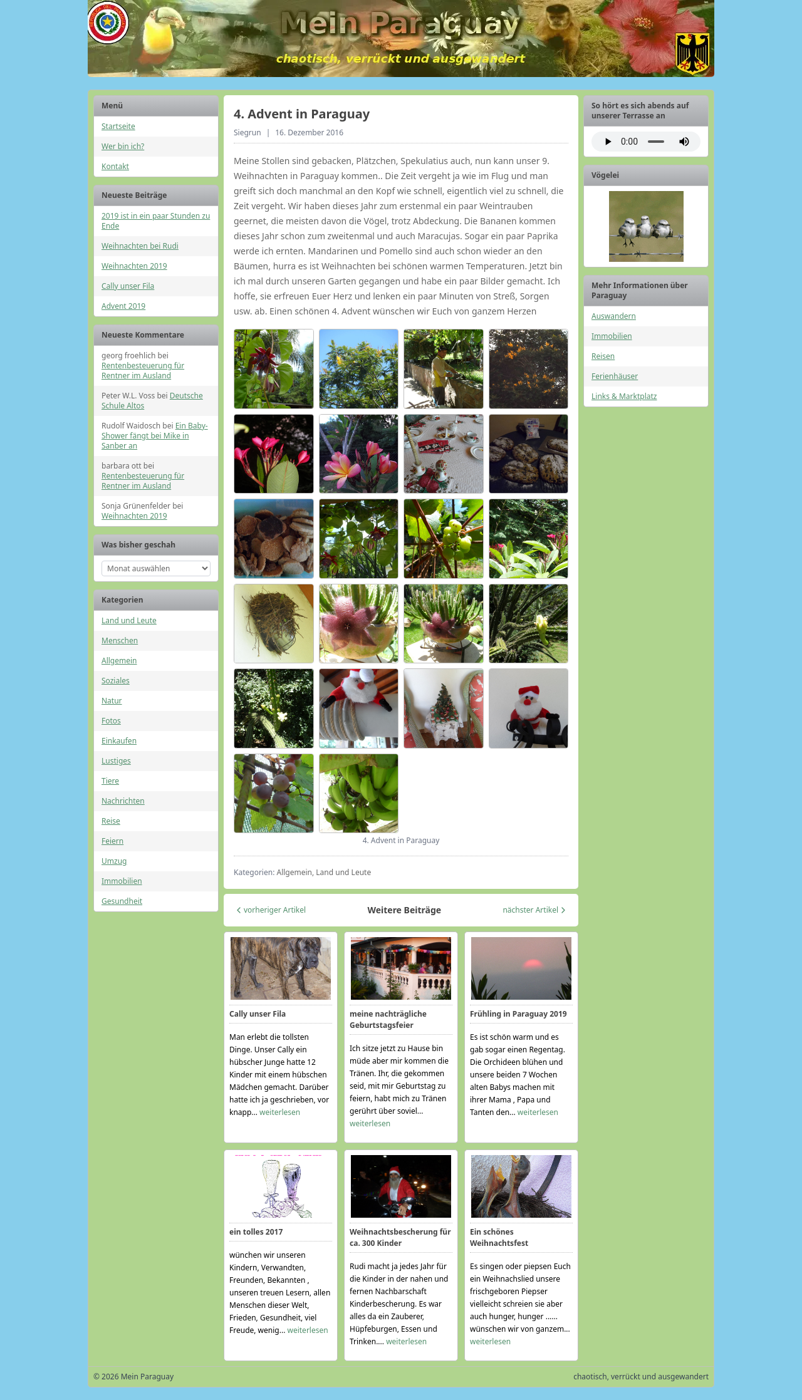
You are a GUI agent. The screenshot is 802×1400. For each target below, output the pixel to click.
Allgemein (119, 660)
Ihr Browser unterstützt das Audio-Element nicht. (645, 142)
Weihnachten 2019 (134, 266)
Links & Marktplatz (624, 396)
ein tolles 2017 (256, 1231)
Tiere (110, 780)
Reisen (603, 356)
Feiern (112, 841)
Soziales (116, 680)
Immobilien (122, 881)
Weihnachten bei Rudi (140, 246)
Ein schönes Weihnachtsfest (499, 1237)
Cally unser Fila (128, 286)
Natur (112, 700)
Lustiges (116, 760)
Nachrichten (123, 801)
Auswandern (613, 316)
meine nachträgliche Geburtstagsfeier (388, 1019)
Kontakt (115, 166)
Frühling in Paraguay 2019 (518, 1014)
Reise (111, 821)
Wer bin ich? (123, 146)
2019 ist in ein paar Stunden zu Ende (156, 220)
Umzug (114, 861)
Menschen (120, 640)
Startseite (118, 126)
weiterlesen (279, 1112)
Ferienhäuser (614, 376)
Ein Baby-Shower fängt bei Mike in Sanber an (155, 435)
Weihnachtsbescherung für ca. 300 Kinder (400, 1237)
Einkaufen (119, 740)
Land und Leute (129, 620)
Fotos (111, 720)
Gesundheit (122, 901)
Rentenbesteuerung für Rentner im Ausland (143, 370)
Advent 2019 (123, 306)
